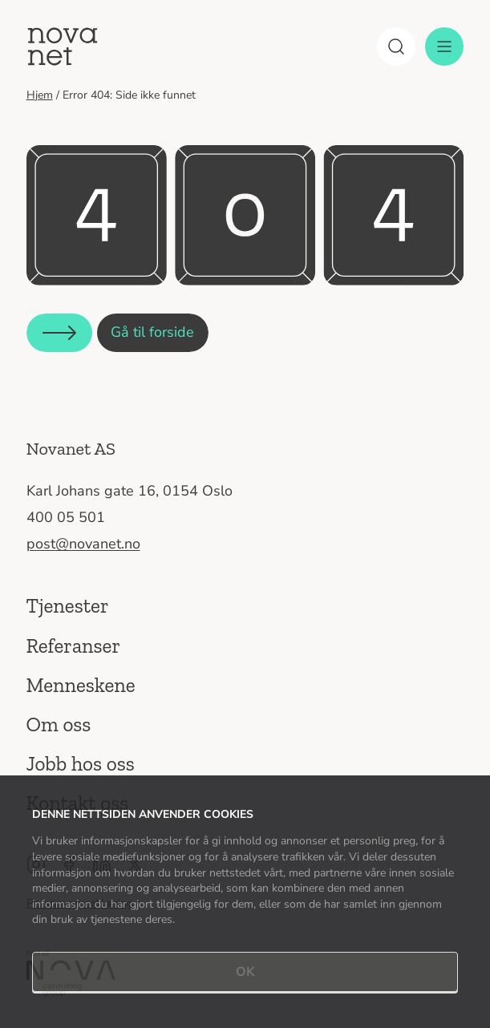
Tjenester (67, 605)
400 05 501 (65, 517)
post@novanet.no (83, 543)
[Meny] (444, 46)
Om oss (58, 724)
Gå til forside (152, 332)
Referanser (73, 645)
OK (245, 972)
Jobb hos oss (80, 763)
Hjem (39, 95)
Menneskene (81, 685)
